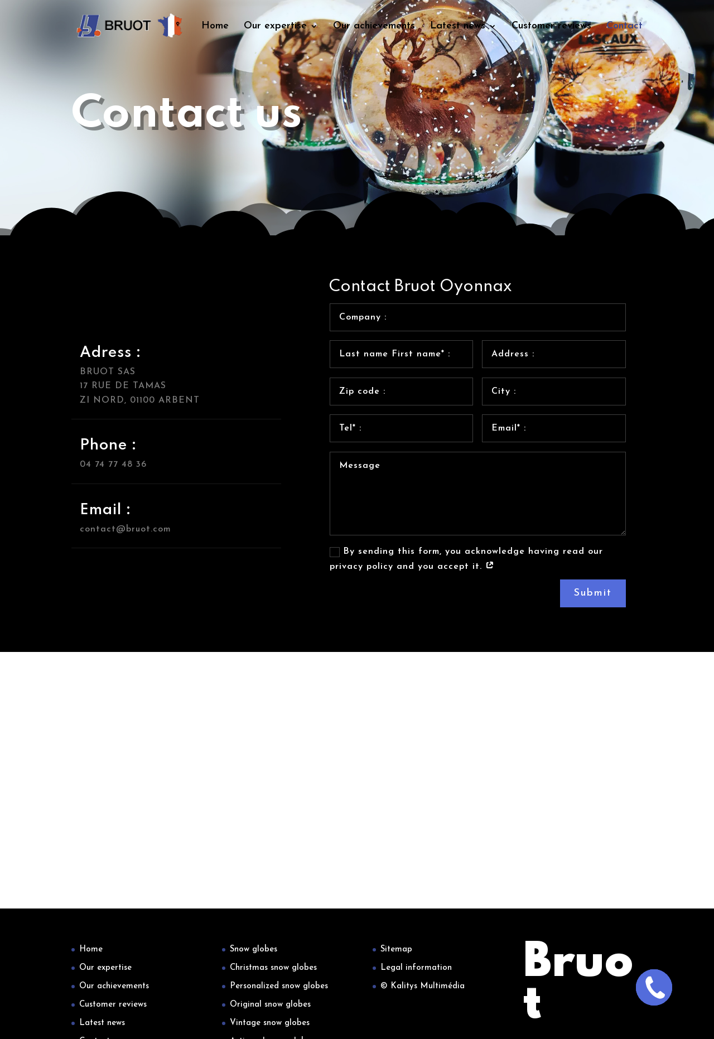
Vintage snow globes (270, 1023)
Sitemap (396, 949)
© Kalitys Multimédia (422, 986)
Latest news (457, 26)
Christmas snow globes (273, 968)
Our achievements (374, 26)
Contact (624, 26)
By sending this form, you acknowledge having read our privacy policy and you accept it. (466, 559)
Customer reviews (551, 26)
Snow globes (253, 949)
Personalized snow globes (279, 986)
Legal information (416, 968)
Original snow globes (270, 1005)
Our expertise (275, 26)
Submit (593, 593)
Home (215, 26)
